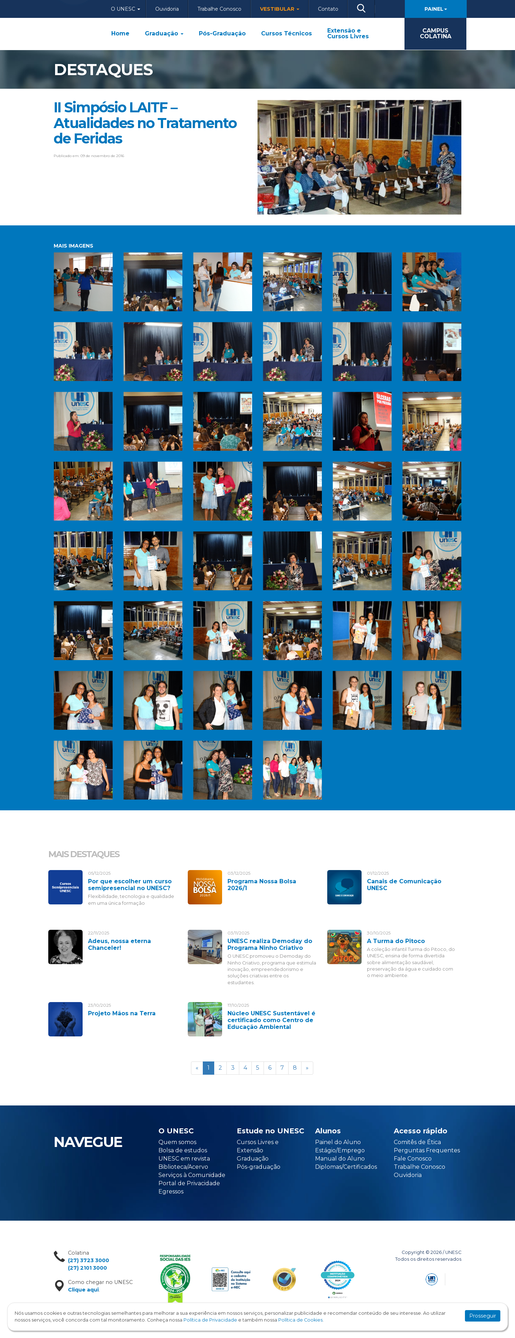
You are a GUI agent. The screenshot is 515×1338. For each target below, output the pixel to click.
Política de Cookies (300, 1320)
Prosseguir (482, 1316)
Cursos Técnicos (286, 33)
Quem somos (177, 1142)
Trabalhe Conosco (219, 9)
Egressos (170, 1191)
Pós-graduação (258, 1166)
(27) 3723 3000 (88, 1260)
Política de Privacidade (210, 1320)
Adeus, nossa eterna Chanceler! (119, 944)
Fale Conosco (413, 1158)
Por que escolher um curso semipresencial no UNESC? (130, 885)
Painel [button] (436, 9)
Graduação (164, 33)
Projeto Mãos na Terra (122, 1013)
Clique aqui (83, 1289)
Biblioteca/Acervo (183, 1166)
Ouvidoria (167, 9)
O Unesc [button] (125, 9)
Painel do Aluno (338, 1142)
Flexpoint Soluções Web (456, 1278)
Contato (328, 9)
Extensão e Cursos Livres (348, 33)
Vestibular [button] (279, 9)
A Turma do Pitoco (396, 941)
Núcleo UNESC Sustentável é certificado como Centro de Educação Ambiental (271, 1020)
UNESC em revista (184, 1158)
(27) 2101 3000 (87, 1268)
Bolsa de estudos (182, 1150)
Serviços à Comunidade (191, 1175)
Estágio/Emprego (340, 1150)
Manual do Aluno (340, 1158)
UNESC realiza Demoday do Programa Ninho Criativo (269, 944)
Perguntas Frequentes (427, 1150)
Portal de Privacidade (189, 1183)
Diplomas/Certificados (346, 1166)
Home (120, 33)
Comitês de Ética (417, 1142)
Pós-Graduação (222, 33)
